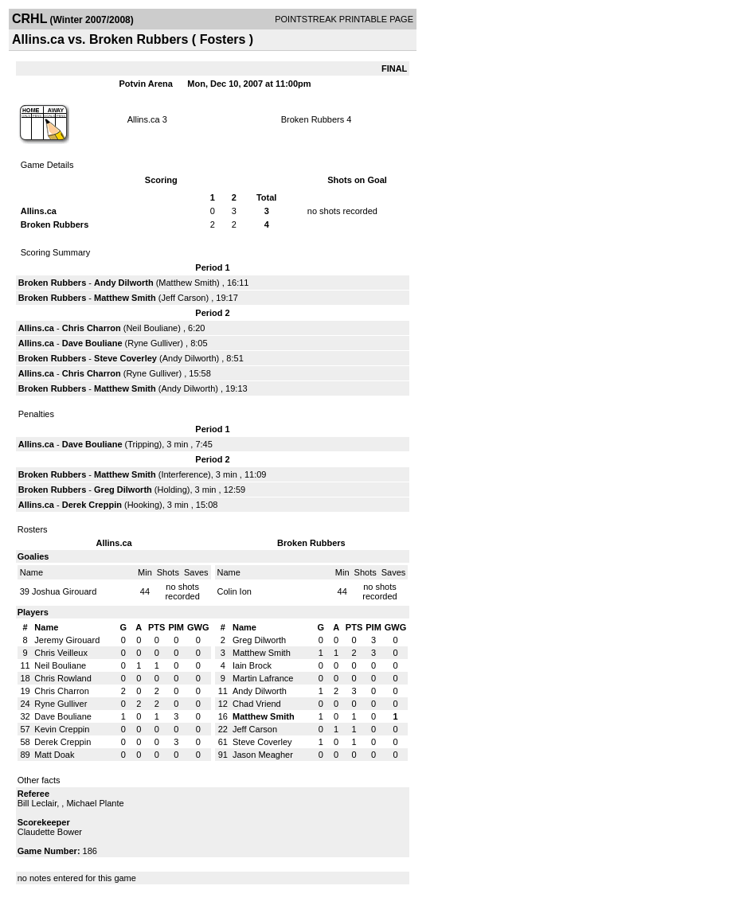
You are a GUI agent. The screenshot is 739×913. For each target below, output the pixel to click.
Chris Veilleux (61, 652)
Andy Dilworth (124, 282)
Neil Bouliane (152, 328)
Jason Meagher (263, 754)
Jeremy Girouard (67, 640)
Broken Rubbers (313, 119)
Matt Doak (54, 754)
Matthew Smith (187, 282)
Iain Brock (252, 665)
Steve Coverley (125, 358)
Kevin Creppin (61, 729)
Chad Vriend (257, 703)
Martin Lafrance (263, 678)
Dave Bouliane (92, 343)
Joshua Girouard (64, 591)
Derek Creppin (92, 504)
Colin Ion (234, 591)
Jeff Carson (183, 297)
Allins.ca (143, 119)
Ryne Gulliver (153, 343)
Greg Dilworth (123, 489)
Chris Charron (91, 328)
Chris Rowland (63, 678)
